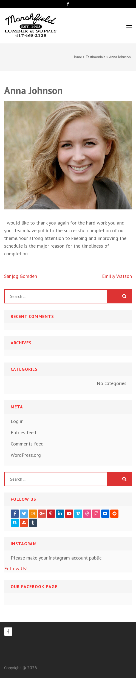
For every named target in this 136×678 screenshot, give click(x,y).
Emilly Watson (117, 276)
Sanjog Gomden (20, 276)
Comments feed (27, 444)
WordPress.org (26, 455)
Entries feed (23, 432)
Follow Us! (15, 568)
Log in (17, 421)
